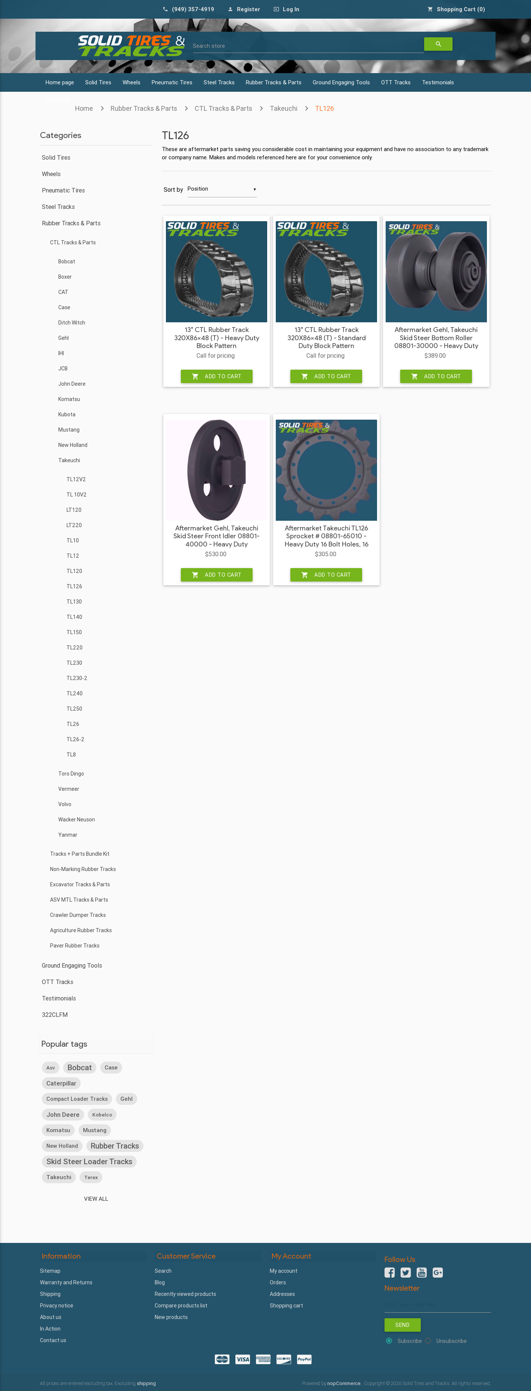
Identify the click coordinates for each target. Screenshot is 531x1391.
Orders (278, 1281)
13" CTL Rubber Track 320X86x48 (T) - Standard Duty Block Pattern (326, 338)
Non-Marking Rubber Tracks (83, 869)
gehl (126, 1098)
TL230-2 (77, 678)
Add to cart (216, 376)
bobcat (80, 1067)
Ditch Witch (71, 322)
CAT (63, 292)
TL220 (75, 647)
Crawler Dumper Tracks (78, 915)
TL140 (74, 617)
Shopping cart (286, 1304)
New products (171, 1316)
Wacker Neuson (76, 819)
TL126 (324, 108)
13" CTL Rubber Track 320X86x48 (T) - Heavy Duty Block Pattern (216, 338)
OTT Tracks (396, 82)
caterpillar (61, 1083)
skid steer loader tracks (89, 1161)
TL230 (74, 663)
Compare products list (181, 1304)
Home (84, 108)
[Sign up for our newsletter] (438, 1304)
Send (403, 1324)
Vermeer (68, 789)
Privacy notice (56, 1304)
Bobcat (66, 261)
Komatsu (69, 399)
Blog (160, 1281)
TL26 (73, 724)
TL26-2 (75, 739)
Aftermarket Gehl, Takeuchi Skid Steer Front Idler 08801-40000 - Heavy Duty (216, 537)
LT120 (74, 510)
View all (96, 1198)
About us (50, 1316)
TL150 (74, 632)
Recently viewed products (185, 1293)
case (111, 1067)
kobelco (102, 1114)
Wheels (132, 82)
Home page (60, 82)
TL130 (74, 601)
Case (64, 307)
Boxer (65, 276)
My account (283, 1269)
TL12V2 (76, 479)
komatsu (58, 1129)
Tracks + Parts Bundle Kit (79, 853)
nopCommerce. (345, 1382)
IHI (61, 353)
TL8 (71, 754)
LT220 (74, 525)
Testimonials (438, 82)
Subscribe (410, 1340)
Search (163, 1269)
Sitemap (50, 1269)
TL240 (75, 693)
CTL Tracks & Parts (223, 108)
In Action (50, 1327)
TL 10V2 (77, 494)
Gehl (63, 338)
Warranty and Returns (66, 1281)
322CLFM (55, 1014)
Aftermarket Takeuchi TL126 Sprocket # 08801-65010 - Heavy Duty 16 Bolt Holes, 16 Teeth (326, 541)
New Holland (72, 445)
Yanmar (67, 834)
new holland (62, 1145)
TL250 (74, 708)
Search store (209, 45)
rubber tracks (115, 1145)
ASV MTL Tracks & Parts (79, 899)
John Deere (72, 383)
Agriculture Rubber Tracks (81, 930)
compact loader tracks (77, 1098)
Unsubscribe (451, 1340)
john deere (63, 1114)
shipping (146, 1382)
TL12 (73, 555)
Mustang (69, 429)
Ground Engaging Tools (341, 82)
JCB (63, 368)
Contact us (53, 1339)
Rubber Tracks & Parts (274, 82)
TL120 (74, 571)
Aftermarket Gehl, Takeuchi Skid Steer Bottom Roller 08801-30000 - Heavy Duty (436, 338)
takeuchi (58, 1176)
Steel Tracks (219, 82)
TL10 (73, 540)
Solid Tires (98, 82)
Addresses (282, 1293)
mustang (94, 1129)
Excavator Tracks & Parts (80, 884)
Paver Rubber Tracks (74, 945)
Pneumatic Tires (172, 82)
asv (50, 1067)
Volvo (64, 804)
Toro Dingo (71, 773)
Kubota (66, 414)
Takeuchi (283, 108)
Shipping (50, 1293)
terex (91, 1177)
